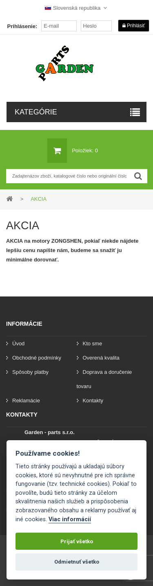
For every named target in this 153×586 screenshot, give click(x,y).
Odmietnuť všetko (76, 562)
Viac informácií (70, 519)
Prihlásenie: (22, 26)
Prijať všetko (76, 541)
